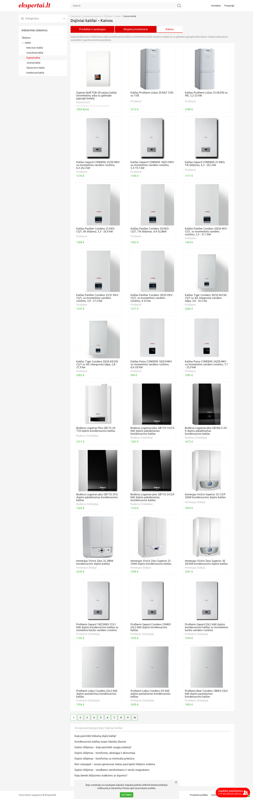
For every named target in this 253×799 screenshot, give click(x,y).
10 (134, 717)
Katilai (28, 42)
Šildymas (26, 37)
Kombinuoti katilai (35, 72)
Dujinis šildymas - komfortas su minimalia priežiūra (104, 758)
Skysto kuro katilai (35, 67)
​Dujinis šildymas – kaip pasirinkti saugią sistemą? (103, 747)
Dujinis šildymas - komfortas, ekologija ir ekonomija (105, 752)
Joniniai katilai (33, 62)
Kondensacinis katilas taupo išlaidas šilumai (100, 741)
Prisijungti (229, 5)
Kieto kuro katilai (34, 47)
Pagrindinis (75, 16)
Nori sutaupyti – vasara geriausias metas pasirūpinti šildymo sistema (115, 764)
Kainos (170, 29)
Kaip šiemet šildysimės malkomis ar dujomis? (101, 775)
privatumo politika (146, 788)
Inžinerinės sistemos (34, 30)
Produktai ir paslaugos (92, 29)
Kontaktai (216, 5)
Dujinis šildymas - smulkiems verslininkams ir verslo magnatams (112, 769)
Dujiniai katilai (33, 57)
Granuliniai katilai (34, 52)
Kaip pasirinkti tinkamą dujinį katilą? (95, 735)
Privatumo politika (199, 795)
